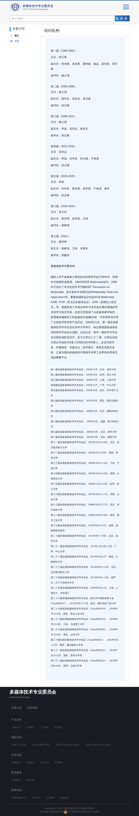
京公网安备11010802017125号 (81, 811)
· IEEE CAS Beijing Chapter (67, 745)
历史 (17, 41)
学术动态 (16, 754)
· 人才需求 (44, 727)
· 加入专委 (29, 780)
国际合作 (16, 737)
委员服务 (16, 772)
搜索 (122, 18)
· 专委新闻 (58, 762)
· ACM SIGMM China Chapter (98, 745)
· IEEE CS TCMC (19, 745)
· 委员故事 (64, 798)
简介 (17, 35)
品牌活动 (16, 790)
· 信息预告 (29, 762)
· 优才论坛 (35, 798)
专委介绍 (16, 707)
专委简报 (32, 707)
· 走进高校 (50, 798)
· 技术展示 (29, 727)
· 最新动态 (15, 762)
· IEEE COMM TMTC (40, 745)
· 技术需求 (58, 727)
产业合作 (16, 719)
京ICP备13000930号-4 (52, 811)
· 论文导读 (44, 762)
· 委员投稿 (15, 780)
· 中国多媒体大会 (18, 798)
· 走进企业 (15, 727)
